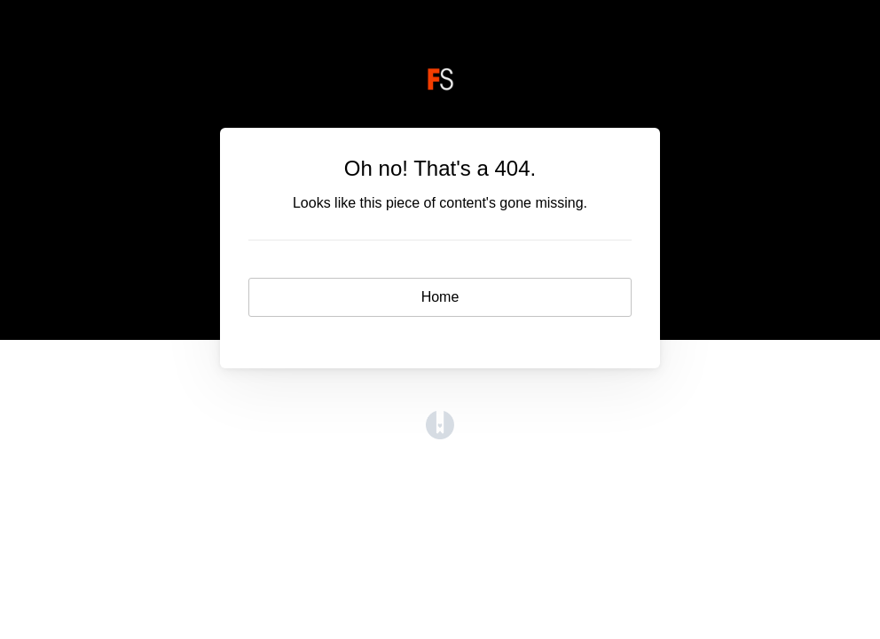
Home (440, 296)
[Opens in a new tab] (440, 434)
